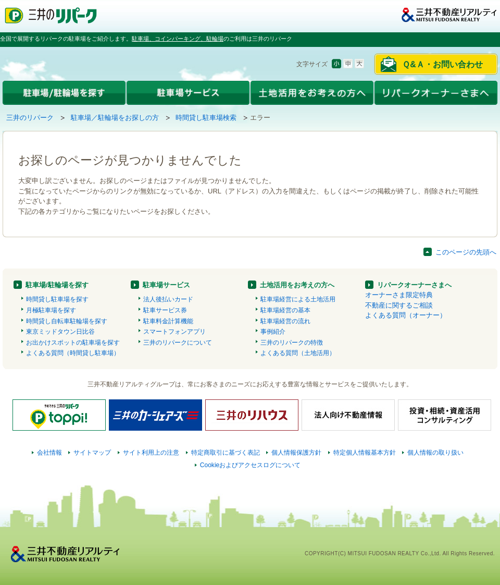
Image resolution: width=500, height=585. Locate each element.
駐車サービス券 (165, 310)
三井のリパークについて (177, 342)
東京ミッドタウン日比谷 (60, 331)
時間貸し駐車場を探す (57, 299)
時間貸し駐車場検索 (206, 117)
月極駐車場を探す (51, 310)
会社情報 (49, 452)
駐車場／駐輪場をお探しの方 (115, 117)
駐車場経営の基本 (285, 310)
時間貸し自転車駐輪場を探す (66, 321)
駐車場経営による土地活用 (297, 299)
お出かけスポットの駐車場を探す (73, 342)
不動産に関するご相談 (399, 305)
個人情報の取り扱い (435, 452)
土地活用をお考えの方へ (297, 285)
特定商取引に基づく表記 (225, 452)
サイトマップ (92, 452)
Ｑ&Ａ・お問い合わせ (442, 64)
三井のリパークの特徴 (291, 342)
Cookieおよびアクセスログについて (250, 465)
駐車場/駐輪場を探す (57, 285)
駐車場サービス (166, 285)
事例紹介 (272, 331)
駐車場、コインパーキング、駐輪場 (177, 38)
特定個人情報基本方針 (364, 452)
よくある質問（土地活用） (297, 353)
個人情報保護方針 (296, 452)
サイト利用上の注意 (151, 452)
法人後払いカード (168, 299)
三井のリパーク (30, 117)
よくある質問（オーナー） (405, 315)
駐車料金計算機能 (168, 321)
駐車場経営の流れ (285, 321)
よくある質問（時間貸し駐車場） (73, 353)
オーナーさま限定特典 (399, 295)
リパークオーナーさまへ (414, 285)
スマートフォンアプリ (174, 331)
